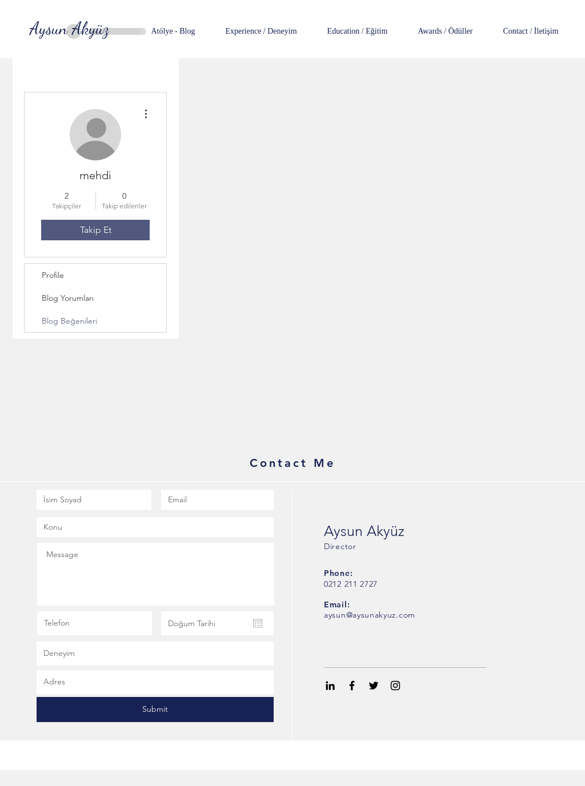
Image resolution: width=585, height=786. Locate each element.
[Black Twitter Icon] (373, 685)
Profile (53, 275)
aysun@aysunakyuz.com (369, 615)
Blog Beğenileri (69, 321)
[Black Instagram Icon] (395, 685)
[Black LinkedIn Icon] (330, 685)
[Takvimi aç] (257, 623)
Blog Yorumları (68, 298)
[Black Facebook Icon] (352, 685)
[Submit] (155, 709)
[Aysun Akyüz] (69, 28)
